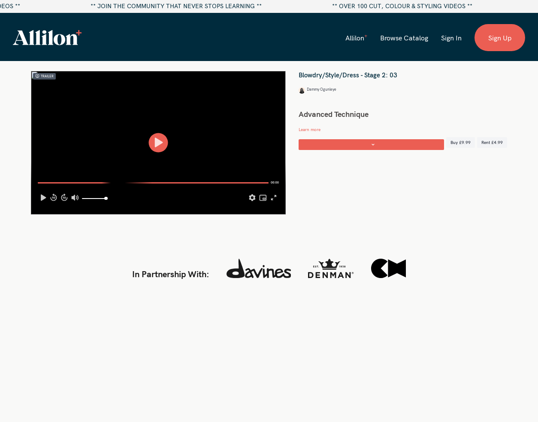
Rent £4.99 (492, 142)
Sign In (451, 38)
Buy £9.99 (460, 142)
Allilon (356, 37)
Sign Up (499, 38)
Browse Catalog (404, 38)
